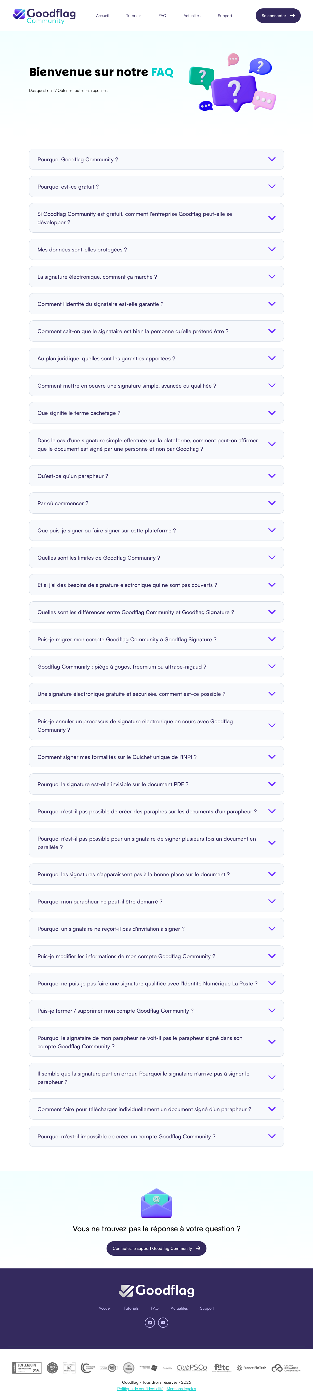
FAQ (162, 15)
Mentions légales (181, 1388)
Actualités (192, 15)
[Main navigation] (166, 15)
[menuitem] (104, 15)
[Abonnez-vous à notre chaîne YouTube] (163, 1323)
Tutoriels (133, 15)
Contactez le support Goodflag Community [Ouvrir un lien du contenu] (157, 1248)
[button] (156, 159)
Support (225, 15)
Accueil (102, 15)
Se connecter (278, 15)
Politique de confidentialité (140, 1388)
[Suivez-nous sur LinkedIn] (150, 1323)
